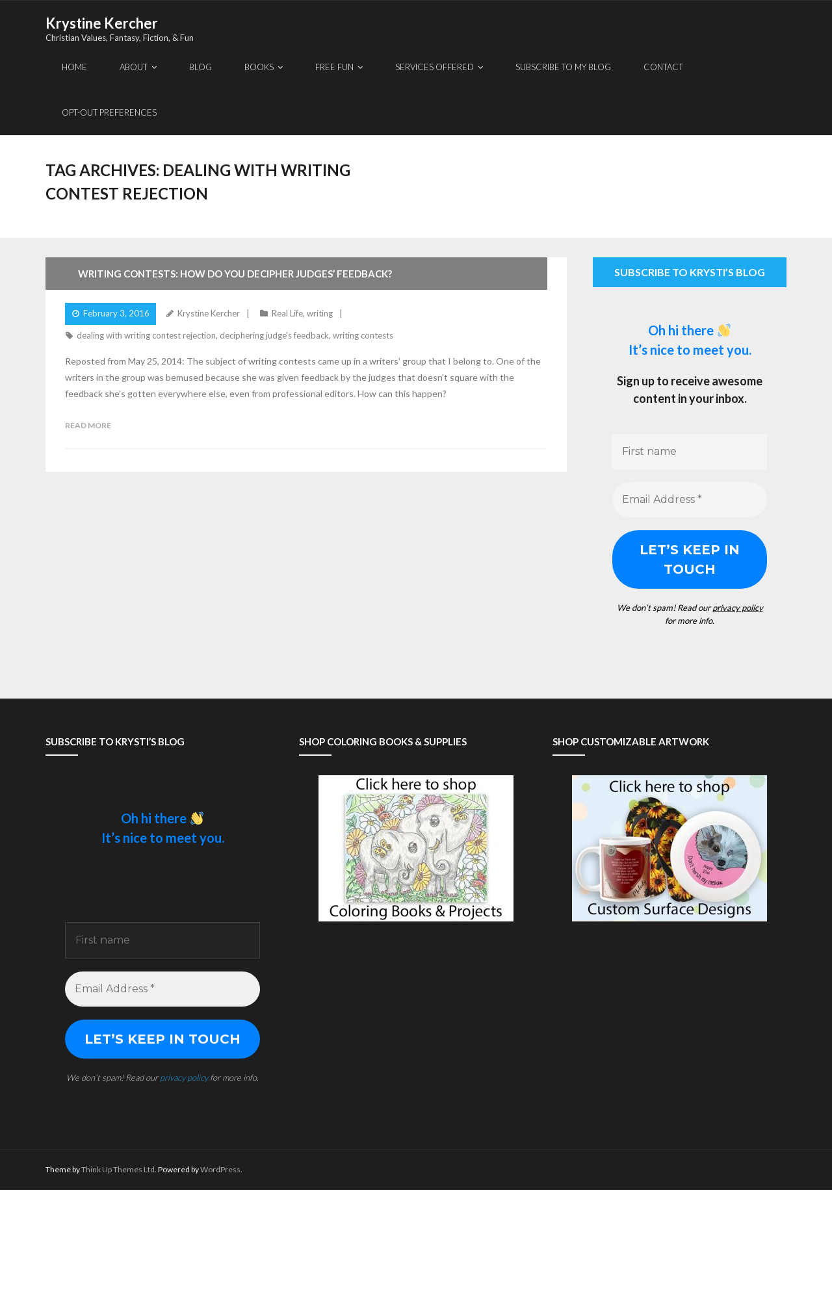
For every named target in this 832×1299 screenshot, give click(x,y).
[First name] (689, 451)
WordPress (220, 1169)
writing (320, 313)
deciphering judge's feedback (274, 335)
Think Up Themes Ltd (118, 1169)
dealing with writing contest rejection (146, 335)
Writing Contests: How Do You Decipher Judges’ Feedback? (235, 273)
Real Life (287, 313)
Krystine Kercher (208, 313)
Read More (88, 425)
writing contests (363, 335)
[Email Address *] (689, 499)
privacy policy (737, 607)
